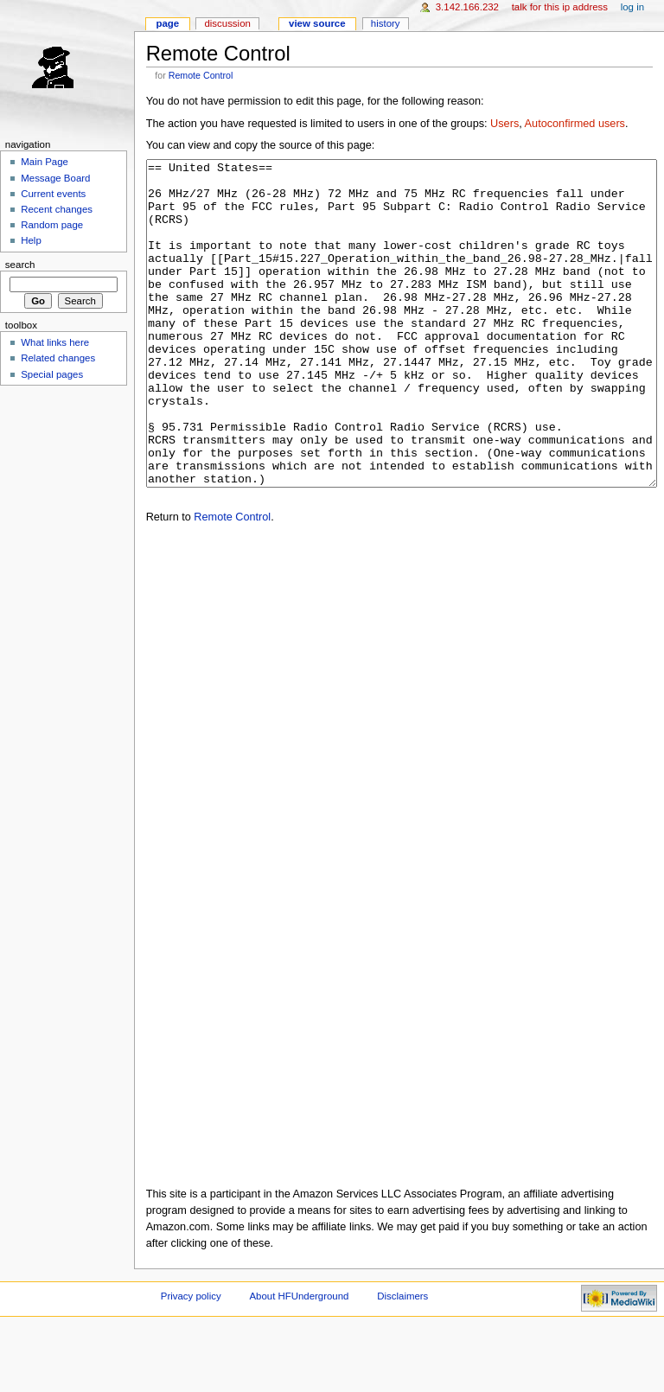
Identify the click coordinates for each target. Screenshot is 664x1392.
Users (504, 124)
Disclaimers (402, 1361)
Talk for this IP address (560, 7)
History (385, 23)
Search (20, 264)
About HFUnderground (299, 1361)
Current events (53, 193)
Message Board (55, 178)
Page (167, 23)
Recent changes (57, 209)
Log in (632, 7)
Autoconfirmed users (575, 124)
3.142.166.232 (467, 7)
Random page (52, 225)
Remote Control (201, 75)
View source (317, 23)
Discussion (227, 23)
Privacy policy (191, 1361)
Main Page (44, 161)
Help (31, 240)
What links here (55, 342)
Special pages (52, 374)
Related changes (58, 358)
